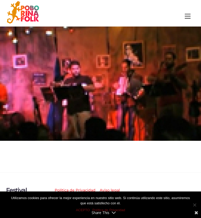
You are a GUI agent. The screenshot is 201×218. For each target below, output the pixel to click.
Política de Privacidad (75, 190)
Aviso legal (110, 190)
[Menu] (187, 16)
